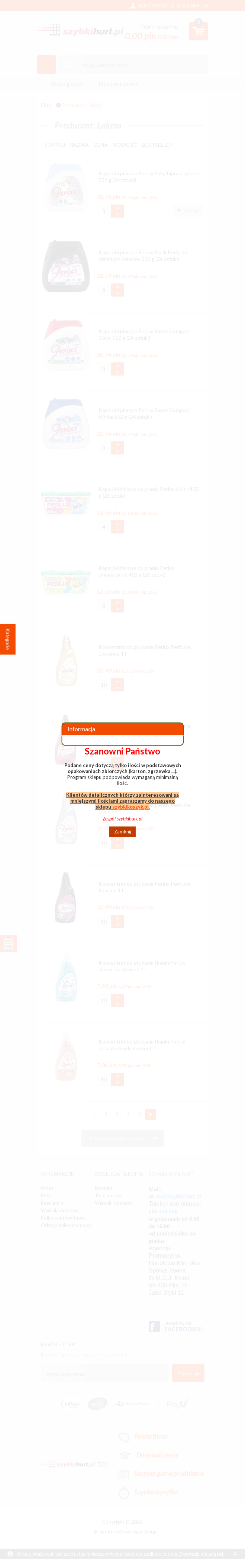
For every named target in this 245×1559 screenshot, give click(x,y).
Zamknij (122, 832)
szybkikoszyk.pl (130, 807)
